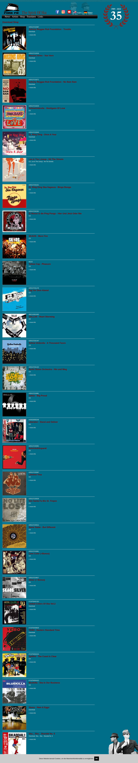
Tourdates (31, 16)
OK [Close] (96, 758)
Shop (22, 16)
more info (33, 35)
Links (40, 16)
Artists (15, 16)
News (7, 16)
